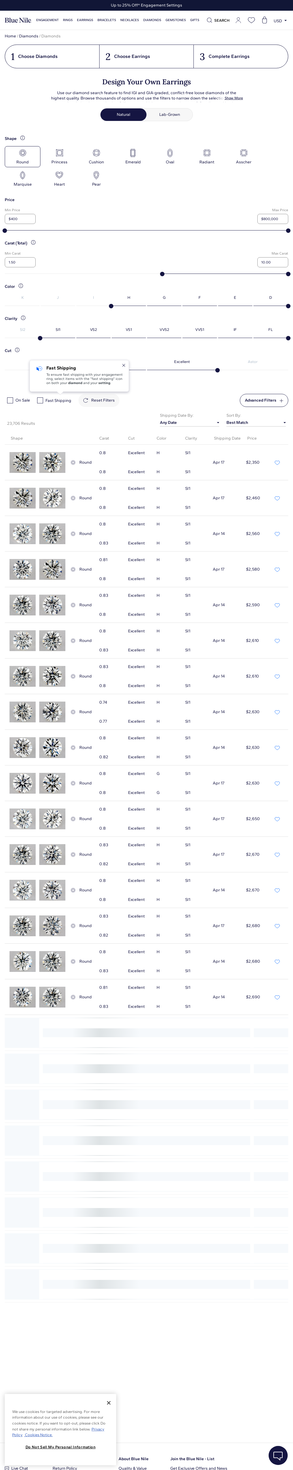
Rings (68, 20)
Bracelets (106, 20)
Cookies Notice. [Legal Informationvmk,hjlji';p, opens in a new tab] (38, 1435)
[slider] (5, 230)
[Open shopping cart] (264, 20)
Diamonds (152, 20)
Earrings (85, 20)
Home (10, 36)
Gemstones (176, 20)
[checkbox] (10, 400)
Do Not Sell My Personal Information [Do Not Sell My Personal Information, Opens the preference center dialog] (61, 1447)
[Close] (108, 1402)
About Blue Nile (134, 1458)
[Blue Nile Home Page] (18, 20)
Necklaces (129, 20)
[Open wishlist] (251, 20)
